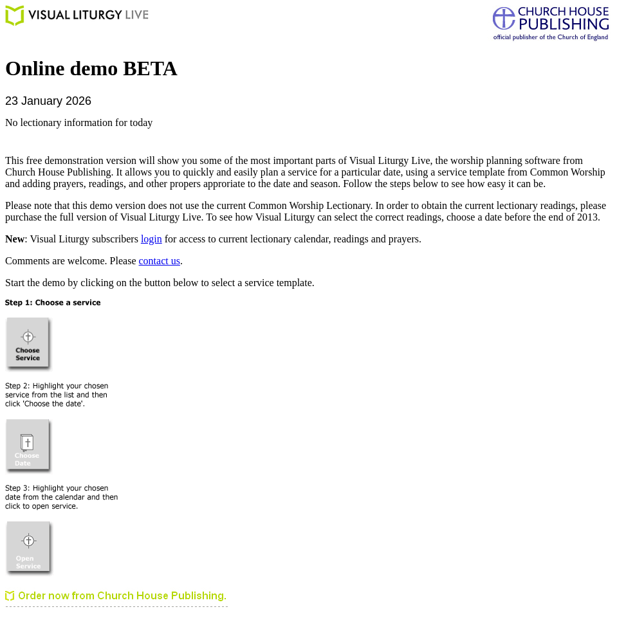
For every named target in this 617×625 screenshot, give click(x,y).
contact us (159, 260)
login (151, 238)
